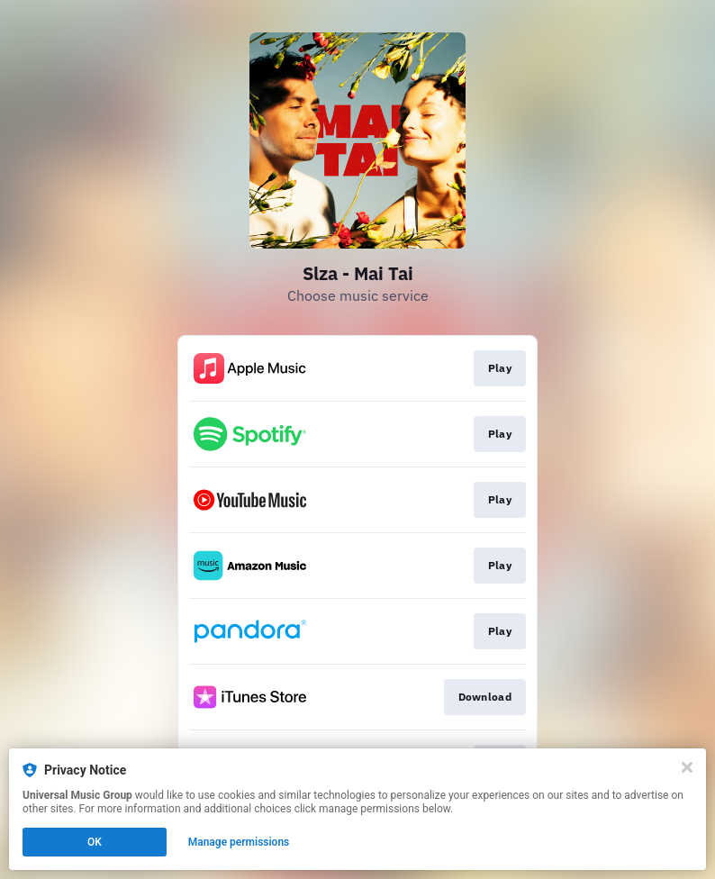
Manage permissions (239, 842)
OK (94, 842)
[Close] (687, 767)
